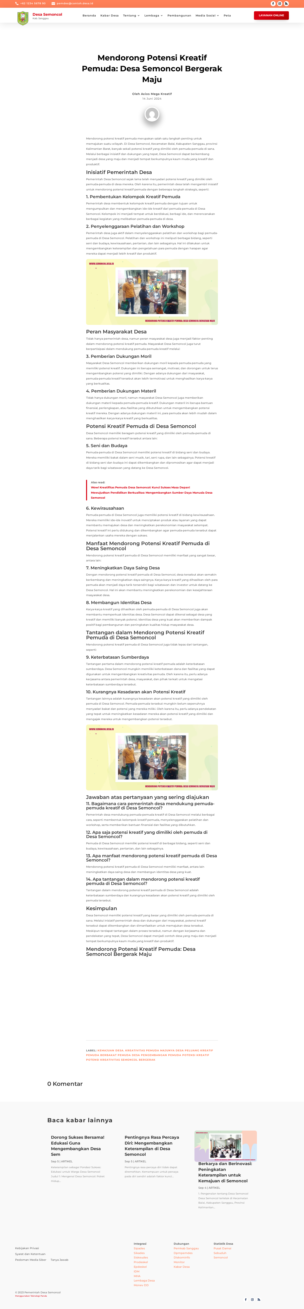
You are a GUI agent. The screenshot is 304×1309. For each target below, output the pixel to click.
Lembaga (151, 15)
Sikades (139, 1253)
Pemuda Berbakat (101, 1055)
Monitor (179, 1262)
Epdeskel (140, 1267)
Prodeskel (141, 1262)
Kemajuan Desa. (111, 1050)
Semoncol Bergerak (138, 1059)
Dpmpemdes (183, 1253)
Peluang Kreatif (199, 1050)
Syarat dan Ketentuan (30, 1254)
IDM (136, 1271)
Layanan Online (271, 15)
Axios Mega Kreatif (156, 94)
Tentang (129, 15)
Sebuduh (220, 1253)
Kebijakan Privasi (27, 1248)
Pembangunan (179, 15)
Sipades (139, 1248)
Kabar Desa (109, 15)
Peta (227, 15)
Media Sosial (206, 15)
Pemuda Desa (129, 1055)
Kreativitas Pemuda (142, 1050)
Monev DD (141, 1285)
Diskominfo (182, 1257)
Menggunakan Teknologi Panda (31, 1296)
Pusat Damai (222, 1248)
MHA (137, 1276)
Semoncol (221, 1257)
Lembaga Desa (144, 1280)
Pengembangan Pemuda (161, 1055)
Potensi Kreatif (195, 1055)
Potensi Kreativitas (103, 1059)
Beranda (89, 15)
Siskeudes (141, 1257)
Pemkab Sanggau (186, 1248)
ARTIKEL (152, 47)
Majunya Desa (172, 1050)
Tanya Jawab (59, 1260)
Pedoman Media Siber (30, 1260)
